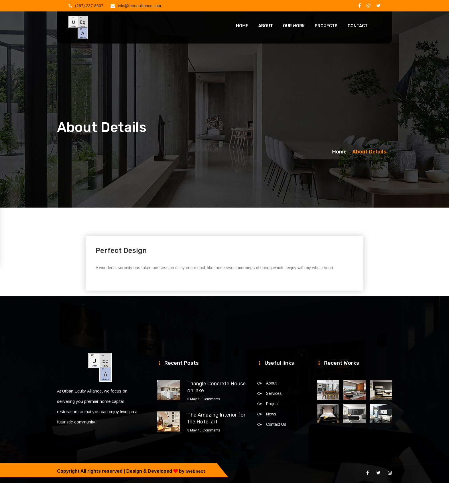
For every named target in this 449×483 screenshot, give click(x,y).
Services (274, 393)
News (271, 414)
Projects (326, 25)
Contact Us (276, 424)
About (265, 25)
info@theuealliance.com (139, 5)
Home (242, 25)
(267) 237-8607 (89, 5)
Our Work (294, 25)
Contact (358, 25)
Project (272, 403)
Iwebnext (196, 471)
